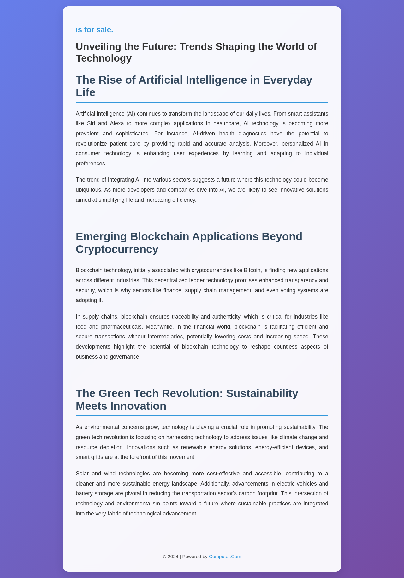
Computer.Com (225, 556)
